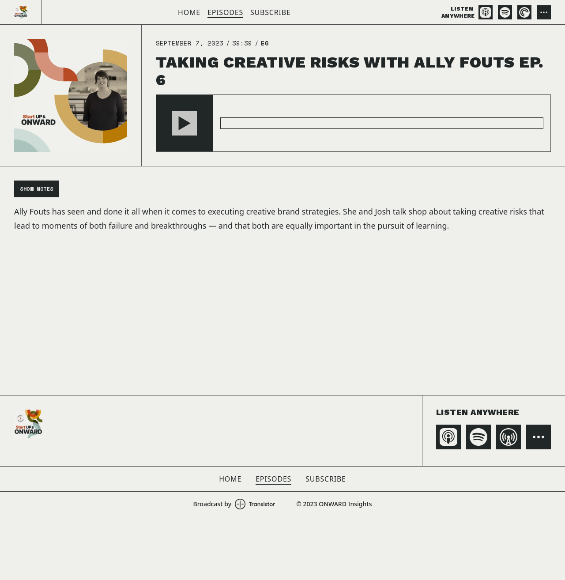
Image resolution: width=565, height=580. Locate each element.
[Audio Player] (353, 123)
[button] (184, 123)
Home (189, 12)
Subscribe (270, 12)
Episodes (225, 12)
